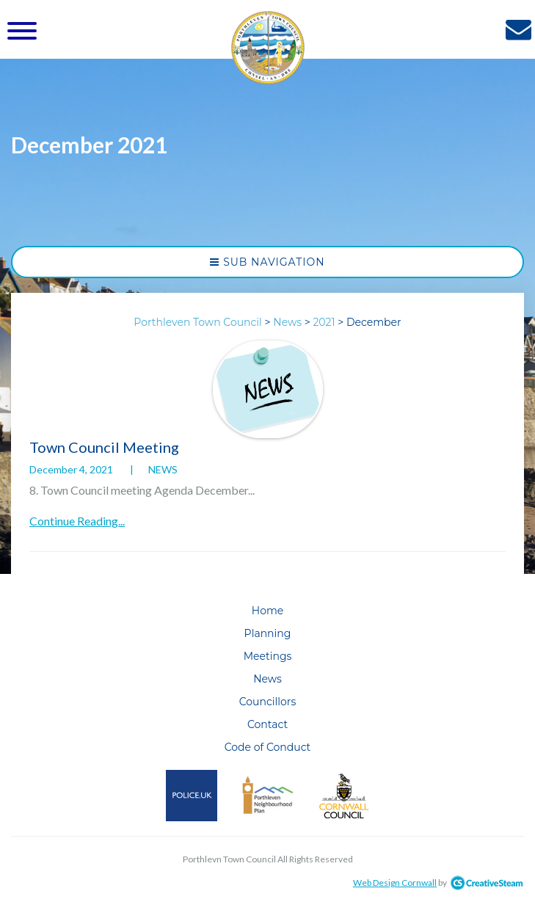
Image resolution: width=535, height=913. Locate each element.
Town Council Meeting (104, 447)
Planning (267, 633)
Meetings (268, 656)
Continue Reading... (77, 521)
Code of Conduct (268, 747)
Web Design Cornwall (395, 882)
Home (267, 610)
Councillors (267, 701)
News (163, 469)
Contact (267, 724)
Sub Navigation (267, 262)
